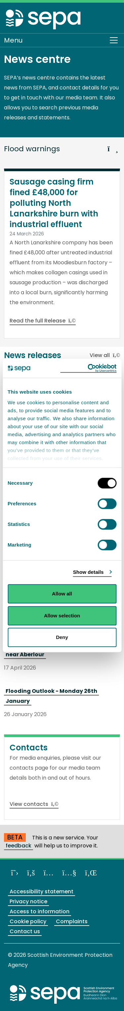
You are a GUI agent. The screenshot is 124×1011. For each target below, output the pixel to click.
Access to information (39, 911)
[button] (113, 146)
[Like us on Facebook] (31, 872)
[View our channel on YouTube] (69, 872)
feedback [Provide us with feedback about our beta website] (18, 845)
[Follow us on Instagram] (49, 872)
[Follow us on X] (14, 872)
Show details (88, 572)
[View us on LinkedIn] (91, 872)
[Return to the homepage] (43, 19)
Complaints (72, 921)
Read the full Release (43, 320)
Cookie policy (28, 921)
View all (105, 355)
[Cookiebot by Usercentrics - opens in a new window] (88, 368)
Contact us (25, 931)
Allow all (62, 593)
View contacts (34, 804)
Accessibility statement (41, 891)
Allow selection (62, 615)
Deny (62, 637)
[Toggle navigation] (113, 40)
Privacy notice (28, 901)
